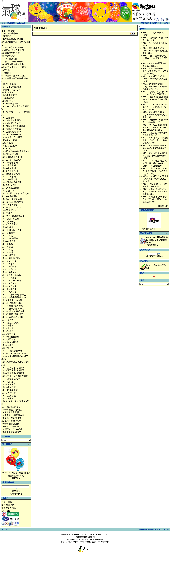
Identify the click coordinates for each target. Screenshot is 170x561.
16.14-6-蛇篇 (7, 247)
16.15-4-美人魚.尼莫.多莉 (13, 311)
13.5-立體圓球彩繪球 (11, 123)
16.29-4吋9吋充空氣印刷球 (13, 353)
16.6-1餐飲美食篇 (9, 205)
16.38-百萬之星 (8, 384)
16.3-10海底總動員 (10, 188)
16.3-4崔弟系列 (8, 168)
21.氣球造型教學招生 (11, 421)
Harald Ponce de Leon (99, 534)
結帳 (166, 23)
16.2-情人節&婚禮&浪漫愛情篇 (15, 151)
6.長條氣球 (6, 73)
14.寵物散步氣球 (9, 140)
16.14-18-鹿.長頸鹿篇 (11, 280)
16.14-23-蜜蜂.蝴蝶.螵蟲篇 (13, 294)
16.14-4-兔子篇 (8, 241)
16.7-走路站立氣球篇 (11, 207)
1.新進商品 (6, 36)
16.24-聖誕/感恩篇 (9, 342)
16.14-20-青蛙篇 (9, 286)
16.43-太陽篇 (7, 398)
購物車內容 (157, 23)
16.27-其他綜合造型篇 (11, 351)
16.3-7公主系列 (8, 177)
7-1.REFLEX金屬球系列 (12, 87)
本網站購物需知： (9, 31)
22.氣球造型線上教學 (11, 424)
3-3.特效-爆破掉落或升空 (12, 61)
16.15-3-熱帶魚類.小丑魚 (12, 308)
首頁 (3, 23)
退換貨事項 (6, 502)
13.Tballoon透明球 (10, 104)
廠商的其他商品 (148, 229)
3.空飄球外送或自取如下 (12, 50)
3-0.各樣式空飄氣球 (10, 53)
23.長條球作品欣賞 (10, 426)
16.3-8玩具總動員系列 (11, 182)
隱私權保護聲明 (8, 505)
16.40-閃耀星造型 (9, 390)
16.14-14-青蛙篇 (9, 269)
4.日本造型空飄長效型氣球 (13, 67)
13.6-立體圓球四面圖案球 (13, 126)
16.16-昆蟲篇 (7, 320)
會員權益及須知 (8, 508)
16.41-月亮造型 (8, 393)
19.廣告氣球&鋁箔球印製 (12, 415)
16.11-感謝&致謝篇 (10, 219)
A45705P (21, 23)
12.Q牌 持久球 (8, 101)
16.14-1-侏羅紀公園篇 (11, 230)
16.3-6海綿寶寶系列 (10, 174)
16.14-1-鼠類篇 (8, 233)
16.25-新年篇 (7, 345)
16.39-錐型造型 (8, 387)
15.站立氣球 (7, 143)
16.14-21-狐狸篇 (9, 289)
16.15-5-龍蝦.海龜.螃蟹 (12, 314)
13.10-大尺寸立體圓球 (11, 137)
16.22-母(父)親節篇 (10, 337)
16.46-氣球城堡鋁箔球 (11, 407)
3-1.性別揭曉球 (8, 56)
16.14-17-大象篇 (9, 278)
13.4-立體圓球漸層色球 (12, 120)
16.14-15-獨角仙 (9, 272)
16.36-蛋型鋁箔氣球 (10, 379)
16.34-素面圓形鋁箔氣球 (12, 373)
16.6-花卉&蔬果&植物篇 (12, 202)
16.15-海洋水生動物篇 (11, 300)
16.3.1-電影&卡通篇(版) (12, 157)
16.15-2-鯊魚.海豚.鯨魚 (12, 306)
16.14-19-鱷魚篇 (9, 283)
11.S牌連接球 (7, 98)
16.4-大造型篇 (8, 191)
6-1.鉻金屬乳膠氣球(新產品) (14, 75)
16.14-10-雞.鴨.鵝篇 (10, 258)
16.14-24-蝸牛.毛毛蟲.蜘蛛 (13, 297)
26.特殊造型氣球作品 (11, 432)
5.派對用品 (6, 70)
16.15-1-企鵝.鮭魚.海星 (12, 303)
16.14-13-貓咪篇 (9, 266)
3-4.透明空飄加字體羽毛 (12, 64)
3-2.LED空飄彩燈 (9, 59)
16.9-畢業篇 (6, 213)
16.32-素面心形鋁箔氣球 (12, 367)
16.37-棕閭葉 (7, 381)
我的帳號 (145, 23)
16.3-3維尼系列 (8, 165)
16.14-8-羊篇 (7, 252)
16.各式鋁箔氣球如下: (11, 146)
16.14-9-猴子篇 (8, 255)
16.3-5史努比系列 (9, 171)
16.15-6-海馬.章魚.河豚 (12, 317)
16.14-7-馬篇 (7, 250)
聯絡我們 (5, 510)
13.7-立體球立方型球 (11, 129)
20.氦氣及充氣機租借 (11, 418)
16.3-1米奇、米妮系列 (11, 160)
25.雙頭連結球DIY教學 (11, 429)
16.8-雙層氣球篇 (9, 210)
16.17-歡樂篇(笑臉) (10, 323)
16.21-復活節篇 (8, 334)
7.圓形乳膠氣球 (8, 84)
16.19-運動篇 (7, 328)
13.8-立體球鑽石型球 (11, 132)
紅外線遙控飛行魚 (9, 33)
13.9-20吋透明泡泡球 (11, 134)
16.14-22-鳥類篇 (9, 292)
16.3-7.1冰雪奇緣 (9, 179)
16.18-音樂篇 (7, 325)
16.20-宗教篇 (7, 331)
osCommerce (82, 534)
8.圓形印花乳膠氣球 (10, 89)
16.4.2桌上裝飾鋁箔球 (11, 199)
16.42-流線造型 (8, 396)
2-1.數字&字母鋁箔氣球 (12, 47)
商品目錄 (11, 23)
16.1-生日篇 (6, 148)
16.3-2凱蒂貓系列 (9, 162)
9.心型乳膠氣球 (8, 92)
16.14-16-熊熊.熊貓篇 (11, 275)
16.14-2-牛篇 (7, 235)
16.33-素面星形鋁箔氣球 (12, 370)
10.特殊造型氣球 (9, 95)
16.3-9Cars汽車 (8, 185)
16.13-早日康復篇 (9, 224)
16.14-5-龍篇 (7, 244)
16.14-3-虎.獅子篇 (9, 238)
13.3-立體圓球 (8, 118)
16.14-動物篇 (7, 227)
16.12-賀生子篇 (8, 221)
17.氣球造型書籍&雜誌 (11, 410)
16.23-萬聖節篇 (8, 339)
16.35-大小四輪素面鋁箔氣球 (14, 376)
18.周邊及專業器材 (10, 412)
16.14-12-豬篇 (8, 264)
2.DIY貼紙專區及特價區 (12, 39)
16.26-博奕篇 (7, 348)
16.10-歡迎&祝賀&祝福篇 (13, 216)
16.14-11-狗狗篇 (9, 261)
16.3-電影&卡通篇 (9, 154)
